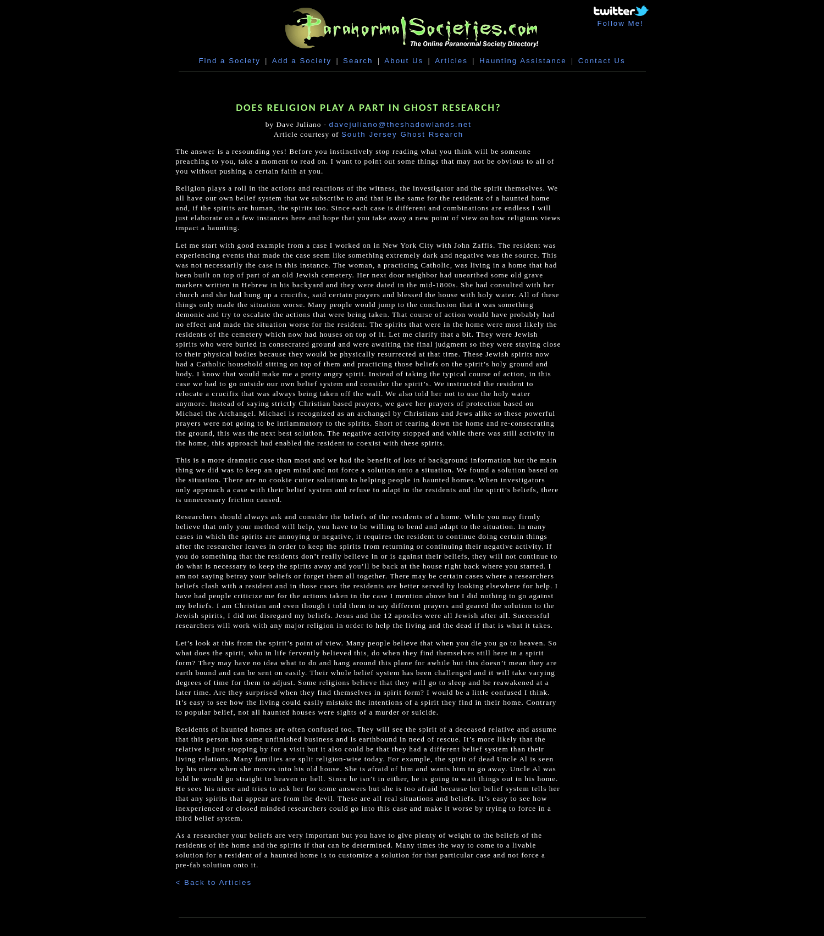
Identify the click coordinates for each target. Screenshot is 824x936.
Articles (451, 61)
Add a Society (301, 61)
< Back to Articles (214, 882)
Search (358, 61)
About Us (403, 61)
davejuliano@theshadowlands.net (400, 124)
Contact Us (602, 61)
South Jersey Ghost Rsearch (402, 134)
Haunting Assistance (523, 61)
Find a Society (229, 61)
